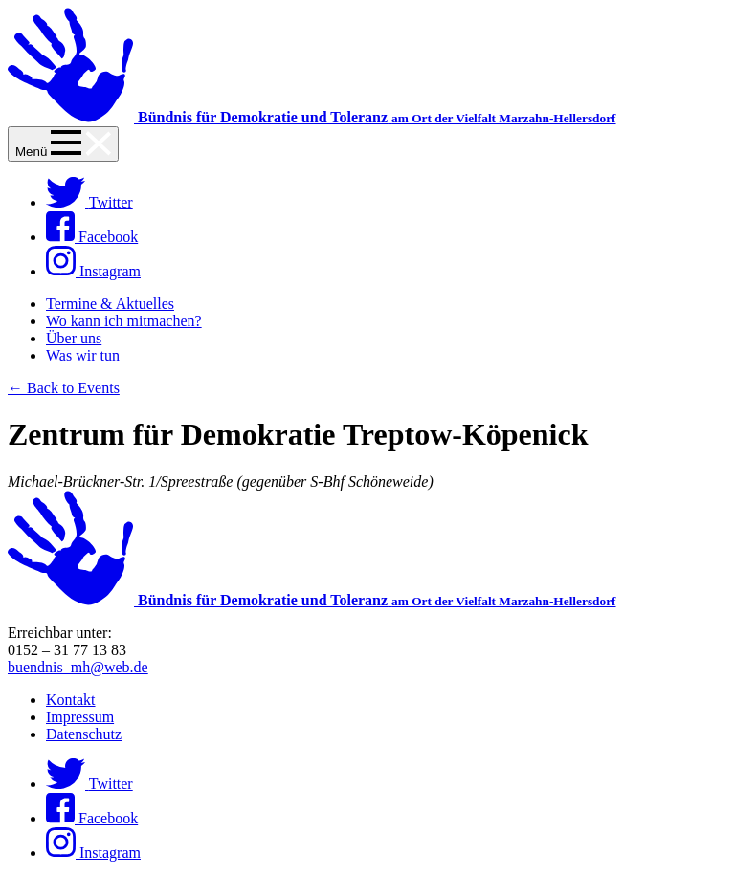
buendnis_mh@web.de (78, 667)
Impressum (80, 717)
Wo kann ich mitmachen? (124, 321)
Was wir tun (83, 355)
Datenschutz (84, 734)
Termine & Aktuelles (110, 304)
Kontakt (71, 699)
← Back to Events (64, 388)
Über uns (73, 338)
